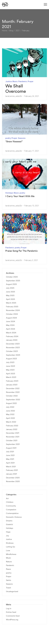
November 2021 (12, 437)
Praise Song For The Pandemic (21, 250)
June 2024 (10, 321)
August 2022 (11, 403)
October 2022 (12, 396)
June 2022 (10, 411)
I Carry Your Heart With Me (19, 196)
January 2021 (11, 474)
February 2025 (12, 307)
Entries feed (11, 612)
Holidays (9, 193)
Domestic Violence (14, 517)
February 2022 (12, 425)
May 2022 (10, 414)
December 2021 (12, 433)
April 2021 (10, 463)
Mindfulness (11, 554)
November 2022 (13, 392)
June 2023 (10, 366)
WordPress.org (12, 619)
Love (8, 550)
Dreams (9, 521)
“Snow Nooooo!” (14, 141)
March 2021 (11, 466)
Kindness (9, 543)
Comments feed (12, 616)
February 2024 (12, 336)
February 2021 (12, 470)
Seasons (21, 138)
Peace (8, 569)
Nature (9, 562)
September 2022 (13, 399)
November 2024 (13, 310)
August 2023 (11, 359)
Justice (8, 81)
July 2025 (10, 288)
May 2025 (10, 295)
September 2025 (13, 280)
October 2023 (12, 351)
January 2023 (11, 385)
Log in (8, 608)
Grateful (9, 524)
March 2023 (11, 377)
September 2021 (13, 444)
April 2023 (10, 373)
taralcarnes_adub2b (13, 96)
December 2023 (12, 344)
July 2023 (10, 362)
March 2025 (11, 303)
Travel (8, 588)
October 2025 (12, 277)
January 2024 (11, 340)
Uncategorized (12, 591)
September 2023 (13, 355)
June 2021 (10, 455)
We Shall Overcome (15, 88)
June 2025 (10, 292)
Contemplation (12, 513)
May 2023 (10, 370)
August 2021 (11, 448)
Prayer (30, 81)
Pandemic (22, 81)
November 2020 (13, 481)
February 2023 (12, 381)
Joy (7, 535)
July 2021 (10, 452)
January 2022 (11, 429)
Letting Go (10, 547)
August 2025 (11, 284)
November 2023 (13, 347)
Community (11, 506)
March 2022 (11, 422)
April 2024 (10, 329)
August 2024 (11, 318)
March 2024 (11, 332)
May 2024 (10, 325)
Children (9, 502)
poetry (8, 138)
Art (7, 498)
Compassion (11, 509)
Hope (8, 532)
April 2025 (10, 299)
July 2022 (10, 407)
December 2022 (12, 388)
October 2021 (11, 440)
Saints (8, 580)
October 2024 (12, 314)
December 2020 (13, 477)
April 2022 (10, 418)
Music (15, 81)
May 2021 (10, 459)
